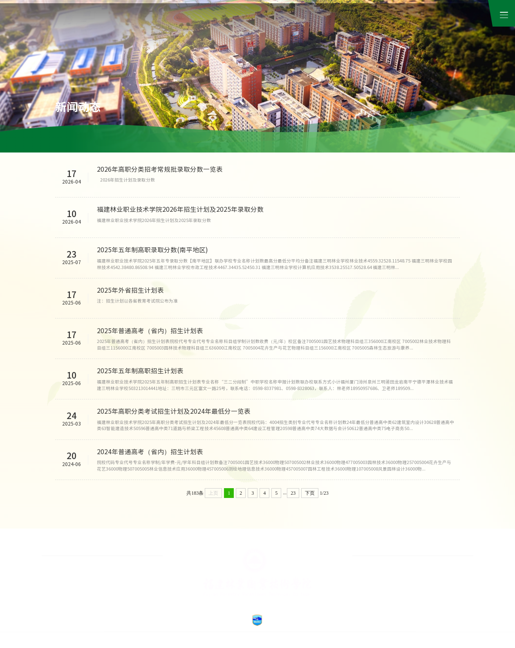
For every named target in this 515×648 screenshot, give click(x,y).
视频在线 (282, 141)
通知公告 (117, 141)
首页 (199, 24)
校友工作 (444, 12)
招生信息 (158, 141)
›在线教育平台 (118, 582)
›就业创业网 (55, 569)
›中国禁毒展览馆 (60, 595)
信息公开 (397, 24)
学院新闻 (75, 141)
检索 (470, 12)
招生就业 (431, 24)
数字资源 (362, 24)
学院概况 (226, 24)
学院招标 (199, 141)
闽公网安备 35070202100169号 (302, 640)
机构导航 (260, 24)
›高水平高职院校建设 (64, 582)
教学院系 (294, 24)
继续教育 (328, 24)
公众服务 (465, 24)
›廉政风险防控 (118, 569)
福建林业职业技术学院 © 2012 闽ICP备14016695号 (230, 640)
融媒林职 (323, 141)
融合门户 (412, 12)
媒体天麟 (240, 141)
